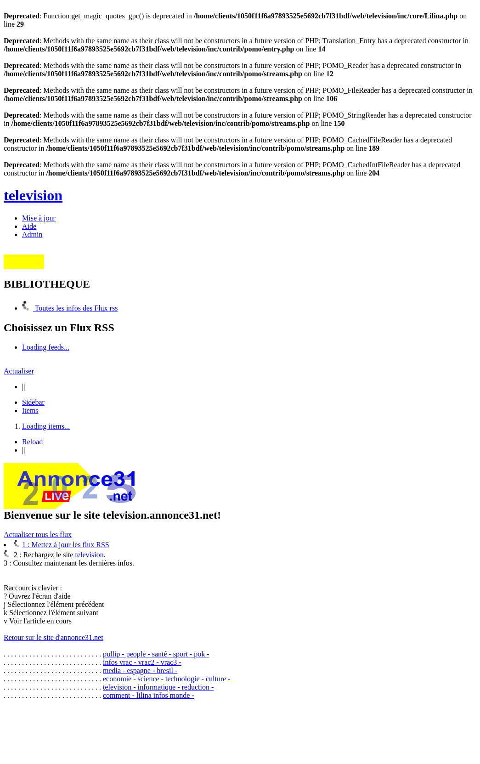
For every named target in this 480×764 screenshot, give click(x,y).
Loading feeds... (45, 347)
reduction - (198, 687)
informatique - (160, 687)
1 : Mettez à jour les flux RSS (61, 545)
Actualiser (19, 371)
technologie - (185, 679)
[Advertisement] (171, 727)
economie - (120, 679)
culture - (218, 679)
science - (151, 679)
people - (139, 654)
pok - (201, 654)
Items (30, 410)
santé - (162, 654)
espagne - (142, 670)
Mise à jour (39, 218)
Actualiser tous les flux (38, 534)
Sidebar (33, 402)
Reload (32, 442)
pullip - (114, 654)
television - (120, 687)
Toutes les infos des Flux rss (70, 308)
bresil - (167, 670)
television (33, 195)
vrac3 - (171, 662)
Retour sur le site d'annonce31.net (53, 637)
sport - (183, 654)
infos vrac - (120, 662)
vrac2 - (149, 662)
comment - (119, 695)
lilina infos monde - (165, 695)
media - (115, 670)
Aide (29, 226)
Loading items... (46, 426)
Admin (32, 234)
